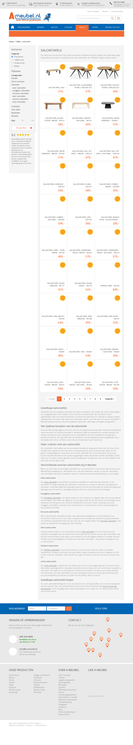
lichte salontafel (50, 567)
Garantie (61, 689)
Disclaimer (29, 727)
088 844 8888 (26, 638)
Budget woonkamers (42, 677)
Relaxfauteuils (39, 689)
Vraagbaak (62, 706)
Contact (61, 679)
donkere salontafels (20, 101)
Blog (60, 711)
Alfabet (15, 68)
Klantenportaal (117, 11)
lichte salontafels (19, 104)
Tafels (82, 29)
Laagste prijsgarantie (66, 682)
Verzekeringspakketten (67, 697)
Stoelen (69, 29)
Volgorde (15, 56)
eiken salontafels (19, 90)
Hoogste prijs (18, 65)
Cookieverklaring (64, 704)
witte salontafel (88, 533)
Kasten (55, 29)
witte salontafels (19, 98)
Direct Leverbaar (17, 83)
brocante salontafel (108, 523)
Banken (41, 29)
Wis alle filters (21, 130)
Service (61, 694)
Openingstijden (64, 684)
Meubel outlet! (112, 29)
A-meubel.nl (36, 725)
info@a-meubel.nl (28, 650)
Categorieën (16, 77)
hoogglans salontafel (52, 500)
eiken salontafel (50, 484)
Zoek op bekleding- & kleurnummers (67, 715)
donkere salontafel (51, 552)
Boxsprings (13, 694)
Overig (95, 29)
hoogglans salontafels (21, 92)
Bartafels (14, 118)
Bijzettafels (15, 115)
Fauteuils (12, 689)
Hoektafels (15, 108)
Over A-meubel (93, 11)
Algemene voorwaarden (67, 701)
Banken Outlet (39, 692)
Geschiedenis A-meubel (67, 699)
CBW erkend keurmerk (67, 692)
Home (11, 43)
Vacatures (62, 709)
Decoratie (37, 694)
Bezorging (62, 687)
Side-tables (15, 111)
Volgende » (109, 401)
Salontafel (15, 86)
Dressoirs (37, 682)
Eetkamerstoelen (40, 684)
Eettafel (14, 80)
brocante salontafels (21, 95)
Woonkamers (25, 29)
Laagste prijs (17, 62)
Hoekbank (38, 679)
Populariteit (17, 58)
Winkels (105, 11)
